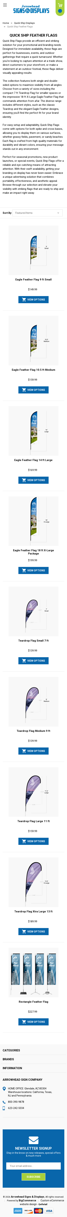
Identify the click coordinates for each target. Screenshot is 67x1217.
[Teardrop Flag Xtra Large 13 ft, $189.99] (33, 882)
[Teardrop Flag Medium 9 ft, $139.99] (33, 701)
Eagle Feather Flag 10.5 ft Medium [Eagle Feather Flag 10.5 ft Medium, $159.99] (33, 369)
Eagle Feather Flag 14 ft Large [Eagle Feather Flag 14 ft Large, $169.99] (33, 460)
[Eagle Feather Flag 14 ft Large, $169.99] (33, 431)
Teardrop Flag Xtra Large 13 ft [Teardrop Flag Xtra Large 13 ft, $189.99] (33, 911)
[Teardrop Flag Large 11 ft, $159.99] (33, 792)
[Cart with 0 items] (60, 8)
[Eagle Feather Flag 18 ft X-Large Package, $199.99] (33, 521)
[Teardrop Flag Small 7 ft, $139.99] (33, 611)
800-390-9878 (16, 1101)
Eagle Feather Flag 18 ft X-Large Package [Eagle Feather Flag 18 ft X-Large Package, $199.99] (33, 552)
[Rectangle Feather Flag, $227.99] (33, 972)
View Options (36, 299)
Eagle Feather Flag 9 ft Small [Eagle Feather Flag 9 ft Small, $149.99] (33, 279)
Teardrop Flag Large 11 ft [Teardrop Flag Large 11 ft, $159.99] (33, 821)
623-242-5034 (16, 1108)
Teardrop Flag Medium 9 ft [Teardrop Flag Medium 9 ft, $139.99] (33, 731)
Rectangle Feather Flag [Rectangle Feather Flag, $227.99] (33, 1001)
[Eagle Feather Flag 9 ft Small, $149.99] (33, 250)
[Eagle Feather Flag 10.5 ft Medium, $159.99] (33, 340)
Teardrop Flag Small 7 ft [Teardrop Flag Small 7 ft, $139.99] (33, 640)
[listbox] (38, 212)
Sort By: (7, 212)
